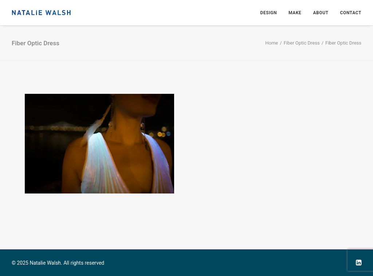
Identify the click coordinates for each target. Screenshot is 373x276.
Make (294, 12)
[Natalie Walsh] (41, 12)
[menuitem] (271, 12)
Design (268, 12)
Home (271, 43)
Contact (350, 12)
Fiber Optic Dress (302, 43)
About (320, 12)
